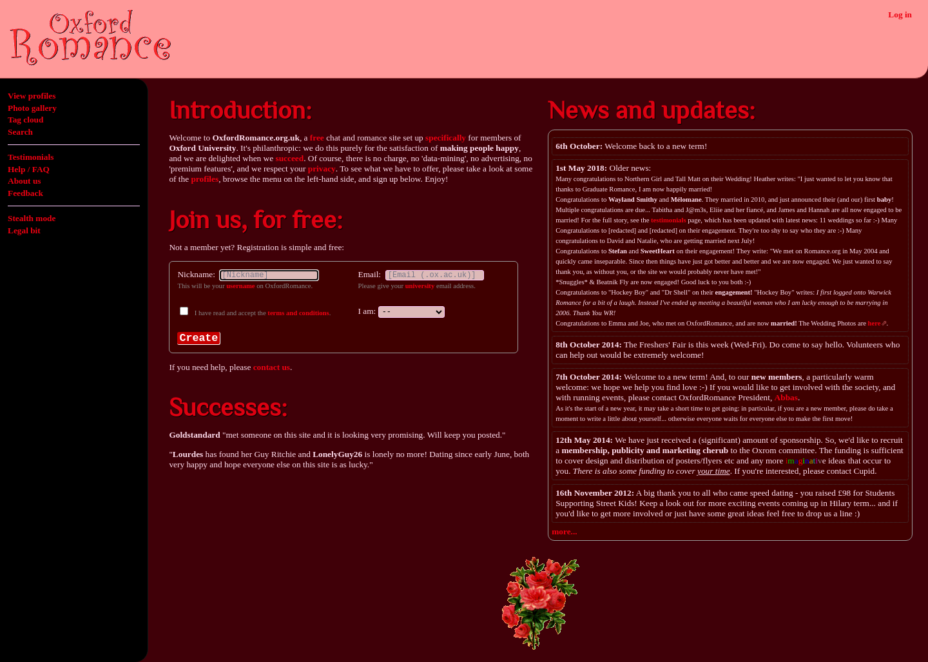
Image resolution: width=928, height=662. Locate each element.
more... (564, 531)
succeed (289, 158)
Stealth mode (31, 218)
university (420, 285)
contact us (271, 367)
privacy (322, 168)
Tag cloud (25, 119)
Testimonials (30, 157)
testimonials (668, 220)
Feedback (25, 193)
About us (24, 181)
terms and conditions (298, 312)
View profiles (31, 96)
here (874, 323)
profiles (204, 179)
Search (20, 132)
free (317, 137)
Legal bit (24, 230)
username (240, 285)
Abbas (786, 397)
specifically (445, 137)
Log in (900, 14)
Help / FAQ (29, 169)
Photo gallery (32, 108)
